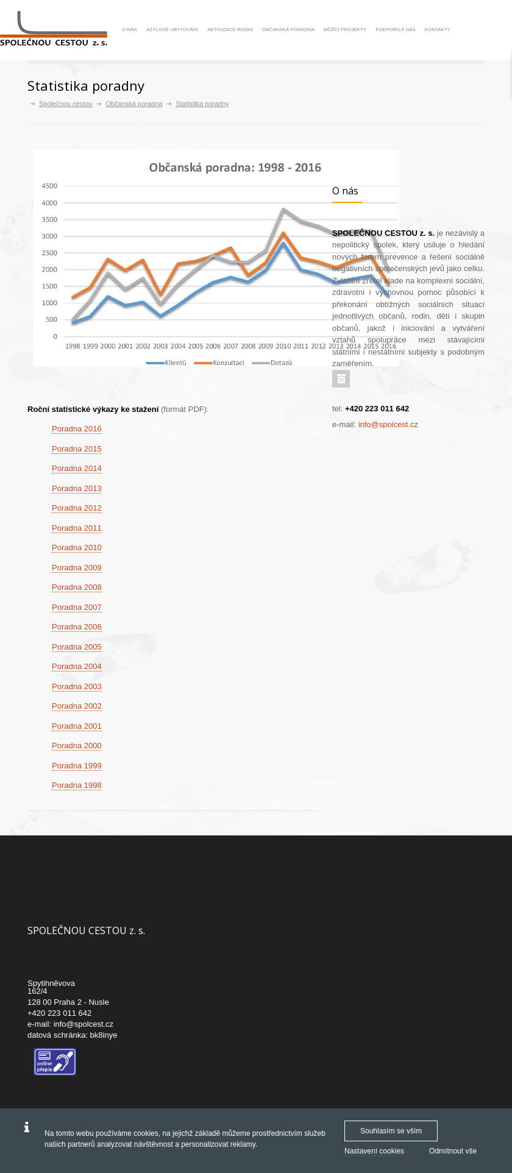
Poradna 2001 (77, 726)
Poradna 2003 (77, 686)
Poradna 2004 (77, 666)
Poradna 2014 (77, 468)
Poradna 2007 (77, 607)
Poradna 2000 (77, 745)
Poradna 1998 (77, 785)
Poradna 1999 (77, 765)
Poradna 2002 (77, 706)
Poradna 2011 (77, 528)
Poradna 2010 (77, 547)
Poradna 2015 (77, 448)
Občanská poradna (133, 103)
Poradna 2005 (77, 646)
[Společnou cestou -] (58, 29)
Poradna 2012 (77, 507)
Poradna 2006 (77, 626)
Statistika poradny (202, 103)
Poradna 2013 (77, 488)
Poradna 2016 (77, 428)
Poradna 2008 (77, 587)
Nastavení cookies (374, 1151)
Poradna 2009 (77, 567)
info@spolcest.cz (388, 424)
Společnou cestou (65, 103)
